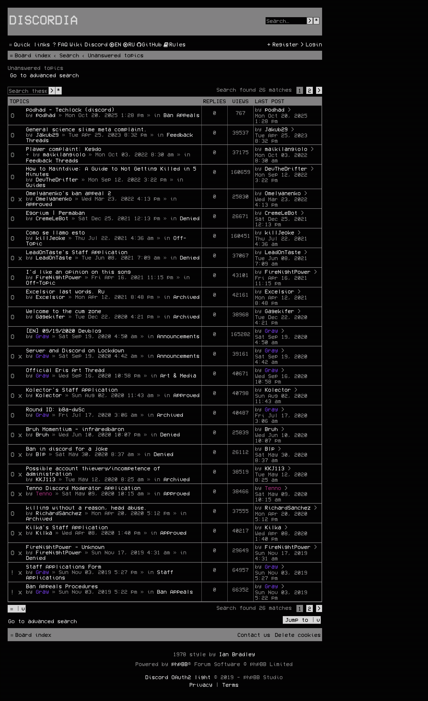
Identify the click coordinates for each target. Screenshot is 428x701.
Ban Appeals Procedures (62, 586)
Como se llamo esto (55, 232)
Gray (42, 336)
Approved (39, 203)
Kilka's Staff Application (67, 527)
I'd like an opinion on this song (78, 271)
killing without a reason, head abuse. (86, 507)
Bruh (42, 434)
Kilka (44, 532)
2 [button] (309, 90)
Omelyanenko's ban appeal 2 (68, 193)
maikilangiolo (64, 154)
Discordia (43, 19)
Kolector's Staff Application (72, 389)
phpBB (179, 663)
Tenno (44, 493)
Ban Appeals (182, 114)
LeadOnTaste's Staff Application (76, 251)
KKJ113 (45, 479)
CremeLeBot (52, 218)
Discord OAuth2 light (178, 677)
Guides (36, 184)
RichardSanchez (59, 512)
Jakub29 (47, 134)
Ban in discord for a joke (67, 448)
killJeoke (50, 237)
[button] (319, 90)
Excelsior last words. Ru (65, 291)
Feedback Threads (52, 160)
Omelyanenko (54, 198)
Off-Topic (40, 282)
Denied (190, 218)
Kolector (49, 395)
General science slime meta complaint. (86, 129)
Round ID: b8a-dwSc (55, 409)
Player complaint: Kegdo (63, 148)
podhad (45, 114)
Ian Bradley (237, 654)
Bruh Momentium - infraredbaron (75, 428)
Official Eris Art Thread (65, 369)
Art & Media (178, 375)
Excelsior (50, 296)
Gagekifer (50, 316)
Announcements (178, 336)
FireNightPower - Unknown (65, 546)
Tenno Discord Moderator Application (83, 487)
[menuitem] (59, 44)
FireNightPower (59, 277)
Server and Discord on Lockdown (75, 350)
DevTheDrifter (57, 179)
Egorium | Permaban (55, 212)
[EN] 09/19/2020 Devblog (63, 330)
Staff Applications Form (63, 566)
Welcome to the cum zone (63, 310)
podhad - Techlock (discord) (70, 109)
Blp (41, 454)
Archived (186, 296)
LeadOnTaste (54, 257)
